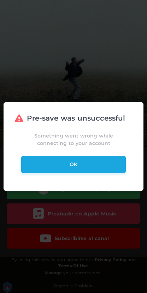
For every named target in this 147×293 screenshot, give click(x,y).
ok (73, 164)
